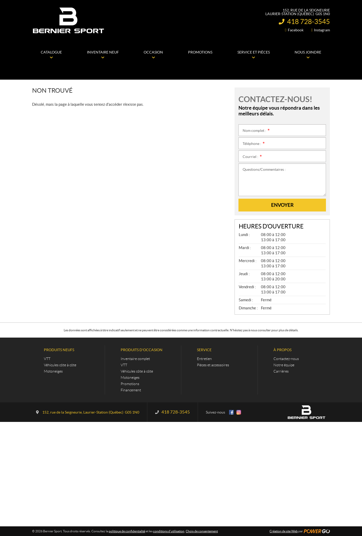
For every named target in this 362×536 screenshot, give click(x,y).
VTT (47, 359)
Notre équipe (283, 365)
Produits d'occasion (141, 350)
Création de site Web (284, 531)
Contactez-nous (286, 359)
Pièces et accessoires (213, 365)
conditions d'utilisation (168, 531)
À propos (282, 350)
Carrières (281, 371)
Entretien (204, 359)
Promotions (130, 384)
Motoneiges (53, 371)
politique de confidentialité (127, 531)
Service (204, 350)
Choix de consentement (202, 531)
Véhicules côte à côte (60, 365)
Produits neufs (59, 350)
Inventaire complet (135, 359)
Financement (131, 390)
